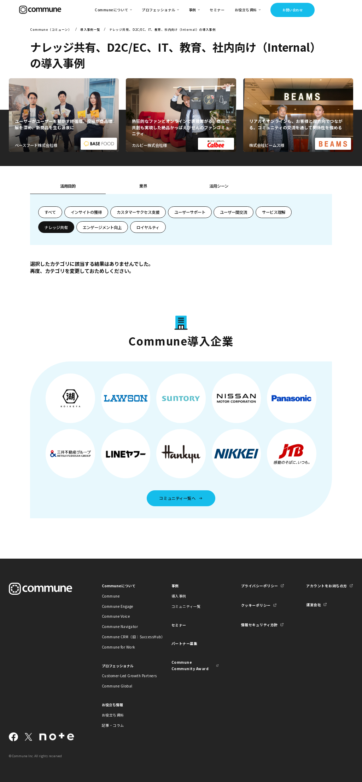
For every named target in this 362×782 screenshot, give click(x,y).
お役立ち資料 (113, 715)
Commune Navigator (120, 626)
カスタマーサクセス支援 (138, 212)
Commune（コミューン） (50, 29)
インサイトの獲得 (86, 212)
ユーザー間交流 (233, 212)
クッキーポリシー (256, 605)
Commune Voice (116, 616)
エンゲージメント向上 (102, 227)
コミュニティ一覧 (186, 606)
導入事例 (178, 596)
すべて (50, 212)
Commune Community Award (190, 665)
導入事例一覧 (90, 29)
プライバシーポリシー (259, 585)
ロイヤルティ (147, 227)
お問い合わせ (292, 9)
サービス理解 (273, 212)
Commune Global (117, 686)
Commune (111, 596)
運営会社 (313, 604)
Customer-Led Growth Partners (125, 675)
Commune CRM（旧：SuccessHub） (125, 636)
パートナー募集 (184, 643)
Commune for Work (118, 647)
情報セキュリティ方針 (259, 624)
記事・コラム (113, 725)
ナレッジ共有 (56, 227)
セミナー (217, 9)
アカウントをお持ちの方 (326, 585)
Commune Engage (117, 606)
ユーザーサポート (189, 212)
